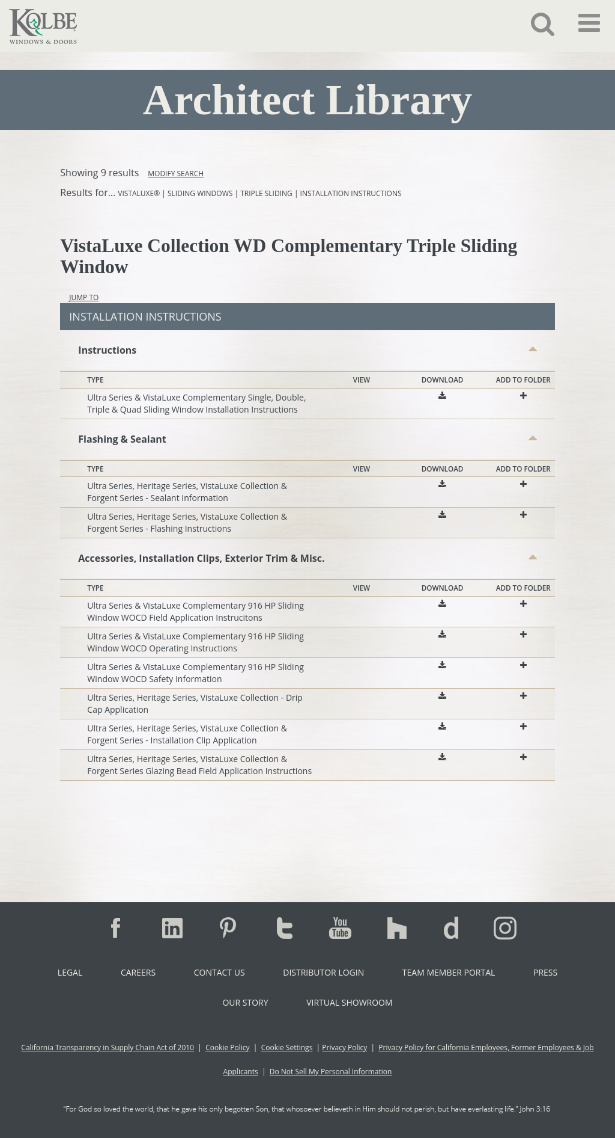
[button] (533, 23)
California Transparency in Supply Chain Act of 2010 (107, 1047)
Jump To (83, 297)
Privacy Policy (344, 1047)
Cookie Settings (287, 1047)
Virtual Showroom (349, 1002)
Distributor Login (323, 972)
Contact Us (219, 972)
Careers (138, 972)
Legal (70, 972)
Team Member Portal (448, 972)
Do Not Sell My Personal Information (331, 1071)
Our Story (245, 1002)
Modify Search (176, 173)
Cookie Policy (227, 1047)
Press (545, 972)
